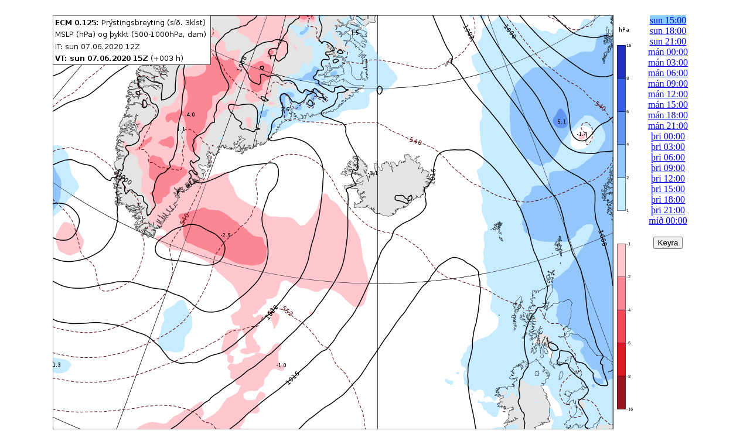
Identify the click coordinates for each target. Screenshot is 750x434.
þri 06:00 (668, 157)
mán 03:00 (668, 62)
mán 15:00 (668, 105)
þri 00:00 (668, 136)
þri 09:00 (668, 168)
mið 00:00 (668, 220)
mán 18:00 (668, 115)
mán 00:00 (668, 52)
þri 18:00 (668, 199)
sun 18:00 (668, 31)
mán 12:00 (668, 94)
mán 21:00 (668, 126)
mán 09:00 (668, 83)
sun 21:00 (668, 41)
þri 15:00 (668, 189)
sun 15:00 (668, 20)
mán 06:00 (668, 73)
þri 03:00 (668, 147)
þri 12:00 (668, 178)
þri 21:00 (668, 210)
